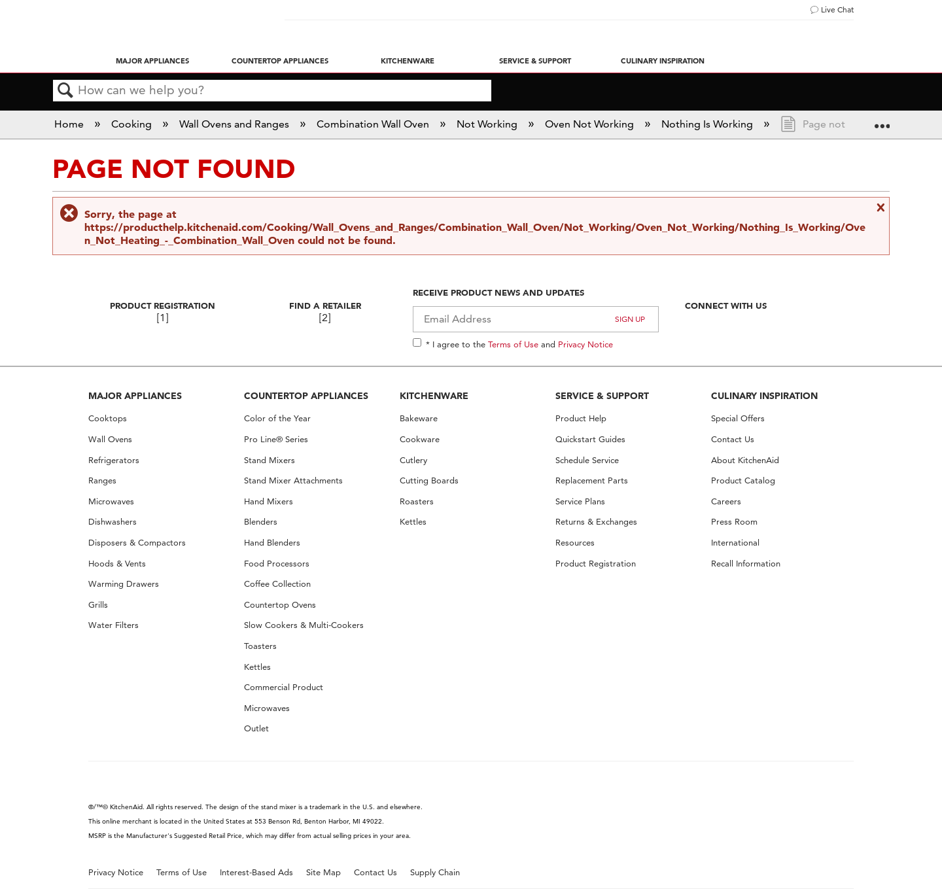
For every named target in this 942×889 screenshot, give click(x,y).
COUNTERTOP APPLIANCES (306, 396)
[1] (162, 317)
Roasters (417, 501)
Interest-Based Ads (256, 872)
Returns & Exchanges (596, 522)
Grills (98, 605)
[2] (324, 317)
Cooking (132, 124)
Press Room (734, 522)
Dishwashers (112, 522)
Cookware (420, 439)
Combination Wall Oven (374, 124)
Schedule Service (587, 460)
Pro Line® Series (276, 439)
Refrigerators (113, 460)
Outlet (256, 728)
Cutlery (413, 460)
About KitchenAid (745, 460)
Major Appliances (152, 60)
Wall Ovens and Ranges (235, 124)
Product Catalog (743, 480)
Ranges (102, 480)
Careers (726, 501)
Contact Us (732, 439)
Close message (879, 207)
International (735, 543)
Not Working (488, 124)
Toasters (260, 646)
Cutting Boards (429, 480)
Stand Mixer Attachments (293, 480)
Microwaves (111, 501)
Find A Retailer (325, 305)
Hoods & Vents (117, 563)
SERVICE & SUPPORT (602, 396)
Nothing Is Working (708, 124)
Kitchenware (407, 60)
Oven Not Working (591, 124)
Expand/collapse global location (882, 120)
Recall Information (745, 563)
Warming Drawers (123, 584)
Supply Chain (435, 872)
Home (70, 124)
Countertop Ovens (280, 605)
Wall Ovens (110, 439)
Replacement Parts (591, 480)
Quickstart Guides (590, 439)
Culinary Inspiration (663, 60)
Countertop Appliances (280, 60)
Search (65, 91)
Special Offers (738, 418)
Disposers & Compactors (137, 543)
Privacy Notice (585, 344)
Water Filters (113, 625)
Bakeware (419, 418)
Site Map (323, 872)
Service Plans (580, 501)
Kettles (257, 667)
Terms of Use (513, 344)
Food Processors (276, 563)
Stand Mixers (269, 460)
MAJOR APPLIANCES (135, 396)
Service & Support (535, 60)
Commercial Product (283, 687)
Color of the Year (277, 418)
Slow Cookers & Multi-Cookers (304, 625)
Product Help (580, 418)
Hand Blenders (272, 543)
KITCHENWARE (434, 396)
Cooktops (107, 418)
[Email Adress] (536, 319)
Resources (575, 543)
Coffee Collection (277, 584)
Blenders (260, 522)
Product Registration (162, 305)
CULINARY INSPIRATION (764, 396)
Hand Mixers (268, 501)
